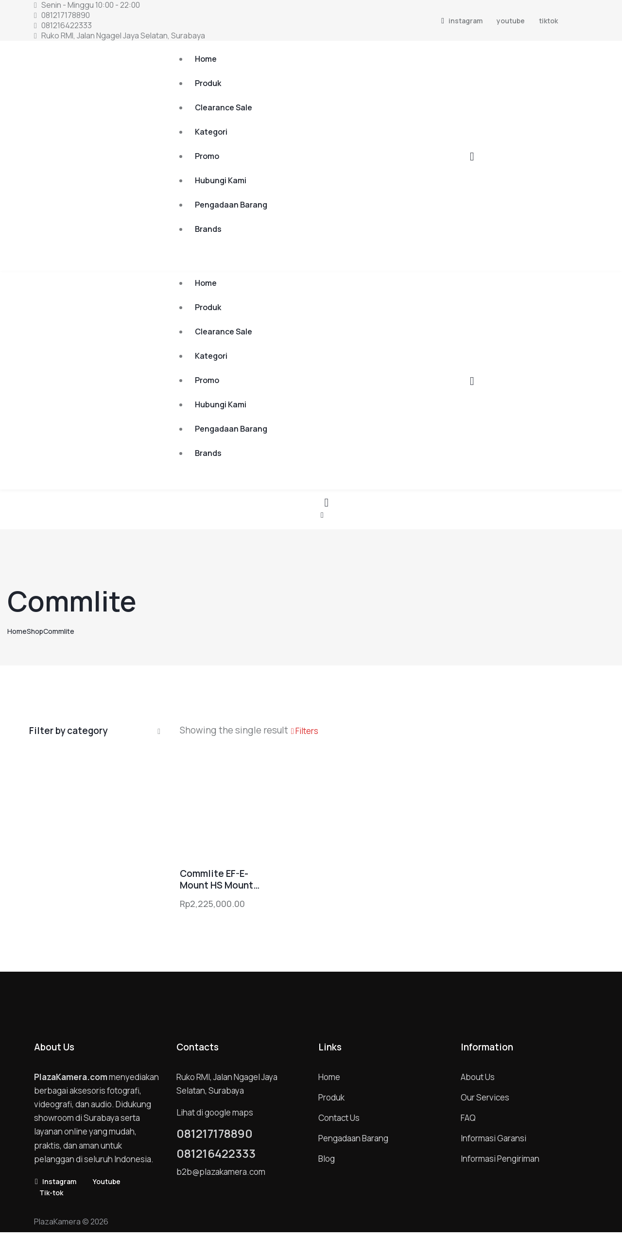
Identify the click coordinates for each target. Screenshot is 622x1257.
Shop (35, 631)
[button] (322, 514)
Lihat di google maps (214, 1112)
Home (17, 631)
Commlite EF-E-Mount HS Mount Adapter (216, 879)
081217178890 (214, 1133)
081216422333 (216, 1153)
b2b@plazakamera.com (220, 1171)
